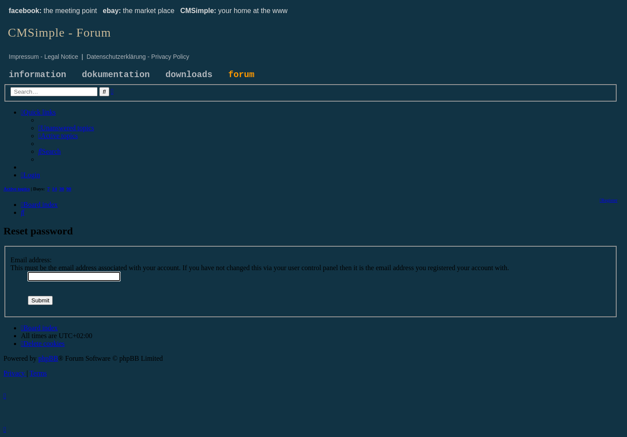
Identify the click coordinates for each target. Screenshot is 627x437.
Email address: (31, 260)
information (37, 75)
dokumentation (116, 75)
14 (54, 188)
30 (61, 188)
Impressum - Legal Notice (43, 56)
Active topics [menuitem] (16, 188)
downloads (188, 75)
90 (69, 188)
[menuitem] (66, 128)
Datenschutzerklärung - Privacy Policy (138, 56)
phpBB (48, 358)
